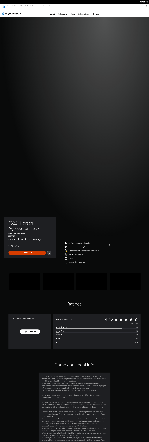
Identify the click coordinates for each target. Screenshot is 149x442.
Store (51, 6)
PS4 (20, 6)
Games (9, 6)
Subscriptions (83, 12)
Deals (73, 12)
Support (58, 6)
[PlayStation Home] (4, 6)
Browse (96, 12)
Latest (52, 12)
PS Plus (27, 6)
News (44, 6)
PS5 (15, 6)
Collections (62, 12)
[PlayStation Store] (12, 11)
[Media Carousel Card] (24, 279)
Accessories (36, 6)
